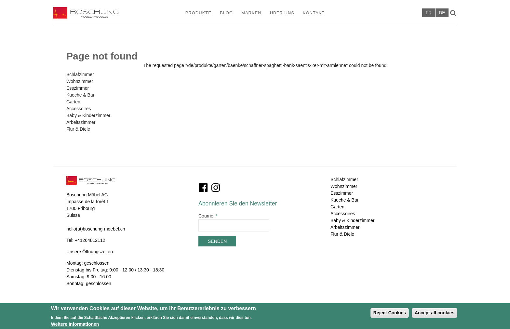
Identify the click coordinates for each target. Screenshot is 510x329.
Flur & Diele (78, 129)
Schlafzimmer (80, 74)
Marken (251, 12)
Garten (73, 101)
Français (428, 12)
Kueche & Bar (80, 95)
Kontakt (314, 12)
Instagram (216, 187)
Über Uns (282, 12)
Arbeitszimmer (80, 122)
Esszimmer (77, 88)
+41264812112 (90, 240)
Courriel (207, 215)
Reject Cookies (389, 314)
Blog (226, 12)
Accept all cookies (434, 314)
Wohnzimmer (79, 81)
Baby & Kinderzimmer (88, 115)
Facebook (203, 187)
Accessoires (78, 108)
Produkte (198, 12)
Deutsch (442, 12)
